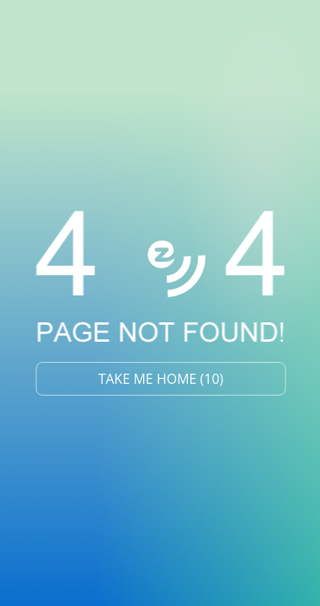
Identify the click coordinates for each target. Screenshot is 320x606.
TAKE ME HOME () (161, 378)
